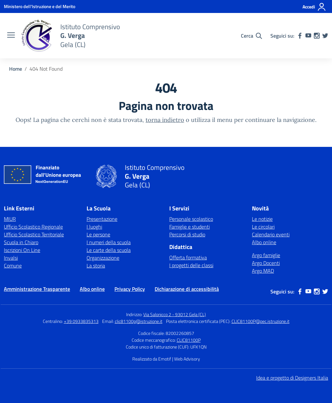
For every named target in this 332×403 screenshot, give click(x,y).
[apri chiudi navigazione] (11, 36)
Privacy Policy (129, 289)
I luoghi (94, 227)
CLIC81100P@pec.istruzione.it (260, 321)
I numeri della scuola (109, 242)
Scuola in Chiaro (21, 242)
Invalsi (11, 258)
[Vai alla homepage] (36, 35)
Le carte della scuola (109, 250)
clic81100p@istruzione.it (138, 321)
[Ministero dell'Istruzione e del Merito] (39, 6)
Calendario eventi (271, 234)
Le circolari (263, 227)
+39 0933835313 (81, 321)
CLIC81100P (189, 340)
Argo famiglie (266, 255)
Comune (13, 265)
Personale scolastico (191, 219)
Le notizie (262, 219)
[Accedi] (314, 7)
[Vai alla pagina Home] (15, 69)
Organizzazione (103, 258)
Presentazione (102, 219)
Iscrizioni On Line (22, 250)
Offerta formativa (188, 257)
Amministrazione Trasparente (37, 289)
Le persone (98, 234)
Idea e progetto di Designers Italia (292, 378)
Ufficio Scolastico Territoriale (34, 234)
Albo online (264, 242)
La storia (96, 265)
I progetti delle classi (191, 265)
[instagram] (317, 36)
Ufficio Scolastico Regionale (33, 227)
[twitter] (325, 36)
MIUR (10, 219)
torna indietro (165, 120)
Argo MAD (263, 271)
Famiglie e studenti (189, 227)
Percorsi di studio (187, 234)
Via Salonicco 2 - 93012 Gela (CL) (174, 314)
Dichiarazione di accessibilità (187, 289)
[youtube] (308, 36)
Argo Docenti (266, 263)
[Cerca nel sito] (251, 35)
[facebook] (300, 36)
